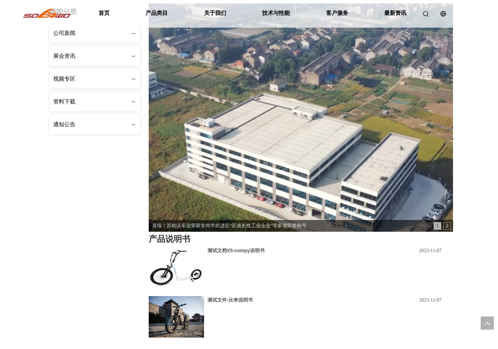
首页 (104, 13)
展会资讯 (64, 56)
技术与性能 (276, 13)
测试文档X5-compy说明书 (236, 250)
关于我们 (215, 13)
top (487, 323)
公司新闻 (64, 33)
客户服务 (337, 13)
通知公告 (64, 124)
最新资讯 (395, 13)
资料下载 (64, 101)
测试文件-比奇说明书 (230, 300)
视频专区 (64, 79)
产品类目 (157, 13)
